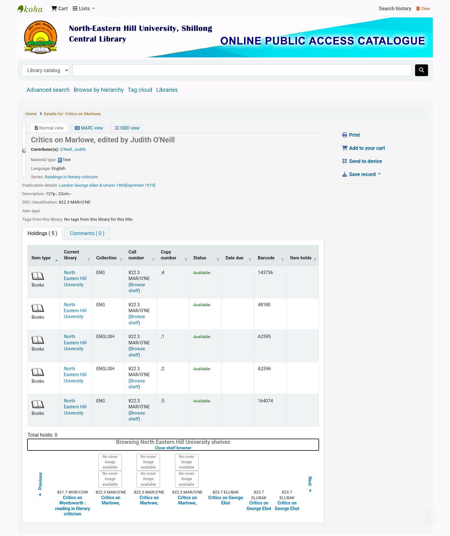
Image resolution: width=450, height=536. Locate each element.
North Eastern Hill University (75, 279)
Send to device (362, 161)
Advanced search (48, 89)
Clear (423, 8)
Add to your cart (363, 148)
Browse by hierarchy (99, 89)
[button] (59, 8)
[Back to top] (431, 517)
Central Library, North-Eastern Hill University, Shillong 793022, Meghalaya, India (33, 8)
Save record (359, 174)
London (66, 185)
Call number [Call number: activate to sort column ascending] (136, 255)
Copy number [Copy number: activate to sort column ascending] (169, 255)
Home (31, 113)
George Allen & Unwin (94, 185)
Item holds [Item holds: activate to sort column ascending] (301, 258)
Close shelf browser (193, 447)
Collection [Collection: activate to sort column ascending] (106, 258)
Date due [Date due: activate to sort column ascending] (234, 258)
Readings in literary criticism (71, 176)
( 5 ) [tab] (42, 233)
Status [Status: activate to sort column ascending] (199, 258)
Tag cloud (140, 89)
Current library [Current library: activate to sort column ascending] (71, 255)
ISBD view (127, 127)
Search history (395, 9)
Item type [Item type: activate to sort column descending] (41, 258)
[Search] (421, 70)
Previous (40, 485)
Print (351, 135)
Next (310, 485)
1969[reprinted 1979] (135, 185)
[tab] (87, 233)
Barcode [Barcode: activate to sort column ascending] (266, 258)
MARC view (89, 127)
